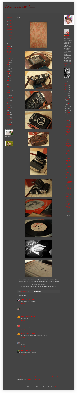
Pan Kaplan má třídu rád (68, 128)
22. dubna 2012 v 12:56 (27, 308)
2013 (66, 95)
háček (8, 68)
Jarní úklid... (69, 177)
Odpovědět (23, 303)
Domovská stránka (39, 376)
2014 (66, 93)
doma (8, 62)
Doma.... (68, 196)
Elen (8, 64)
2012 (66, 97)
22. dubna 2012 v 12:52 (29, 299)
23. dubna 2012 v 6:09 (30, 333)
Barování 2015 (10, 39)
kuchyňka (9, 75)
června (68, 116)
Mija (22, 342)
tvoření (8, 117)
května (68, 118)
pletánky (8, 90)
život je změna (10, 124)
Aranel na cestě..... (20, 6)
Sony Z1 (8, 107)
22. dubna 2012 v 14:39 (29, 316)
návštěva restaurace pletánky (9, 88)
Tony (8, 116)
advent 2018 (9, 26)
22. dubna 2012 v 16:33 (29, 325)
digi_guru (41, 386)
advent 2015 (9, 23)
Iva (21, 308)
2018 (66, 85)
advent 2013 (9, 17)
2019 (66, 83)
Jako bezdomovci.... (68, 171)
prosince (68, 99)
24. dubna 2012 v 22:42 (29, 350)
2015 (66, 91)
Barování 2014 (10, 35)
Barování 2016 (10, 42)
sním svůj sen (10, 102)
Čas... (67, 141)
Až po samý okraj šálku (68, 150)
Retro (67, 143)
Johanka (8, 71)
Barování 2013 (10, 32)
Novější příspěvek (22, 376)
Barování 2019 (10, 48)
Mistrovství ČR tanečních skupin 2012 (68, 188)
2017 (66, 87)
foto (7, 66)
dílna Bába (9, 58)
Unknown (23, 333)
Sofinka (8, 105)
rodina (8, 100)
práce (8, 95)
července (68, 112)
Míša (8, 80)
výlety (8, 122)
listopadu (69, 102)
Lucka (22, 350)
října (68, 106)
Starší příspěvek (55, 376)
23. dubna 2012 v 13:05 (28, 342)
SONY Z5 (9, 109)
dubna (68, 120)
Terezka (8, 114)
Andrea (22, 316)
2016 (66, 89)
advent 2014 (9, 20)
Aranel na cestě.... (67, 36)
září (67, 108)
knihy (8, 73)
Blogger (57, 386)
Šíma (8, 112)
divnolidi (9, 60)
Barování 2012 (10, 29)
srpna (68, 110)
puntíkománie (10, 97)
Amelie (22, 325)
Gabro (22, 299)
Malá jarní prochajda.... (69, 200)
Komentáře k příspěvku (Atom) (33, 379)
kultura (8, 78)
